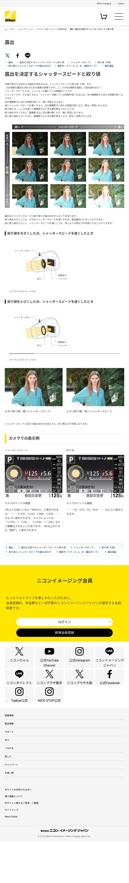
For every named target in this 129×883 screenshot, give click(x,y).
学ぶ (12, 29)
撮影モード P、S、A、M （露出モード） (77, 66)
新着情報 (9, 743)
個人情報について (14, 838)
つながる (9, 783)
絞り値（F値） (105, 62)
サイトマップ (11, 851)
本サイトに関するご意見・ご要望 (21, 845)
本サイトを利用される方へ (18, 831)
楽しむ (8, 793)
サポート (9, 763)
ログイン (64, 622)
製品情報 (9, 753)
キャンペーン (11, 803)
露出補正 (109, 66)
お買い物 (9, 813)
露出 (10, 62)
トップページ (6, 29)
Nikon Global (11, 858)
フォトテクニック (25, 29)
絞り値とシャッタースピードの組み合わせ (29, 66)
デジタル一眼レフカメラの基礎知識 (51, 29)
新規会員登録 (64, 633)
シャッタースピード (81, 62)
